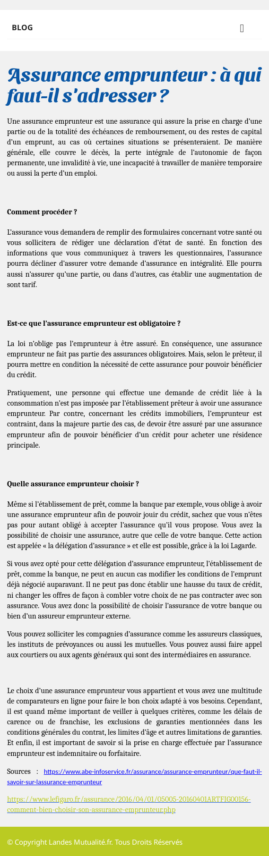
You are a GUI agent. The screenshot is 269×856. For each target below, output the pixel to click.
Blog (134, 29)
